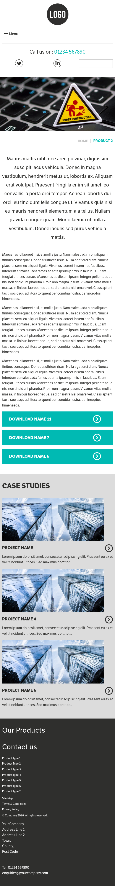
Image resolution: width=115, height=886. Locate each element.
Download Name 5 (29, 456)
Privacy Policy (10, 809)
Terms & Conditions (14, 804)
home (83, 141)
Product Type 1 (11, 758)
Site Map (7, 798)
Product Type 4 (11, 775)
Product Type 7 (11, 791)
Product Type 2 (11, 763)
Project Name (17, 547)
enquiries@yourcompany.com (25, 873)
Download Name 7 (29, 437)
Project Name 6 (19, 690)
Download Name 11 (30, 419)
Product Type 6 (11, 786)
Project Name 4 (19, 618)
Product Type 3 (11, 769)
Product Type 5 (11, 780)
